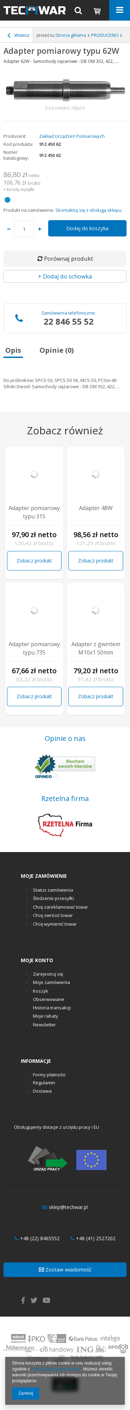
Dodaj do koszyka (87, 228)
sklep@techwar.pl (65, 1207)
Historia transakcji (52, 1008)
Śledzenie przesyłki (53, 898)
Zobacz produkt (34, 560)
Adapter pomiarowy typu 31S (34, 512)
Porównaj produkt (65, 258)
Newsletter (44, 1025)
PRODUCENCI (105, 35)
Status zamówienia (53, 890)
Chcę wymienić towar (55, 924)
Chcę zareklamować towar (60, 907)
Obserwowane (48, 999)
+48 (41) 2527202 (92, 1238)
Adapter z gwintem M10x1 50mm (95, 648)
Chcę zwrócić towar (53, 915)
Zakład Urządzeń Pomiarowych (72, 136)
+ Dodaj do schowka (65, 276)
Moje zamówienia (51, 982)
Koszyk (40, 991)
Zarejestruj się (48, 974)
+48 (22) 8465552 (37, 1238)
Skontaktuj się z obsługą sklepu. (88, 210)
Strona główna (70, 35)
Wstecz (18, 36)
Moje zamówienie (44, 876)
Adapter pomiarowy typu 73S (34, 648)
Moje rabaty (45, 1016)
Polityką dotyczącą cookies (56, 1369)
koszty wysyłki (20, 189)
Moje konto (37, 960)
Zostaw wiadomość (65, 1269)
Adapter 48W (96, 508)
